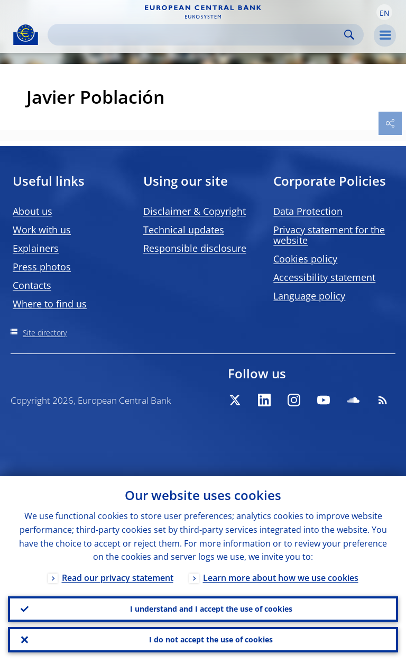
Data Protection (308, 211)
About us (32, 211)
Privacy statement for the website (329, 235)
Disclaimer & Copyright (194, 211)
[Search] (197, 34)
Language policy (309, 295)
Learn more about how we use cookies (280, 578)
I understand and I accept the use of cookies (211, 609)
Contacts (32, 285)
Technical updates (183, 229)
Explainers (36, 248)
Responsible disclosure (194, 248)
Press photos (42, 266)
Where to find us (50, 303)
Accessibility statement (324, 277)
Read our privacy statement (117, 578)
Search (349, 34)
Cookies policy (305, 258)
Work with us (42, 229)
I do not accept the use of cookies (211, 639)
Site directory (45, 333)
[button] (384, 12)
